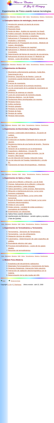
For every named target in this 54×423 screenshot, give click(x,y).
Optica (28, 17)
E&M (24, 17)
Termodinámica (35, 17)
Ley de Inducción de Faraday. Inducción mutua (25, 158)
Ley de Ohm (12, 137)
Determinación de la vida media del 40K (23, 275)
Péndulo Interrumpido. (16, 116)
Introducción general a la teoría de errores (23, 24)
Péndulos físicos (14, 102)
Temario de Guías (15, 281)
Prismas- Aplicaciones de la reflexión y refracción (26, 184)
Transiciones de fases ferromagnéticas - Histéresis (26, 165)
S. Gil (9, 284)
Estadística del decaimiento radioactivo (23, 264)
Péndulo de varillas (15, 113)
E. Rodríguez (17, 284)
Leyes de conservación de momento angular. (24, 95)
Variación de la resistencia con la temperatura (25, 149)
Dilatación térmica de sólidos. (19, 236)
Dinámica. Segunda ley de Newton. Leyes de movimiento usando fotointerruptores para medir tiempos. (26, 79)
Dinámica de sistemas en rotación (20, 92)
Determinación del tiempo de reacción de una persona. (28, 54)
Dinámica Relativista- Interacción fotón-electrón (26, 268)
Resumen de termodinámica (19, 250)
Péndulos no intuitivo (15, 109)
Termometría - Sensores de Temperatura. (24, 232)
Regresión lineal (14, 29)
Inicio (3, 125)
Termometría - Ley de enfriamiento (21, 234)
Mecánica (19, 17)
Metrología (13, 17)
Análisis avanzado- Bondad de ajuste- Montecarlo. (26, 34)
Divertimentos (49, 17)
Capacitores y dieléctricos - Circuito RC (22, 151)
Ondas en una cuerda (16, 205)
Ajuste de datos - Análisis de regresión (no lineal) (26, 31)
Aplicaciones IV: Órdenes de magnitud (22, 47)
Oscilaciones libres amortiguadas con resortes (25, 99)
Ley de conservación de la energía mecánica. (25, 86)
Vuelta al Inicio (5, 17)
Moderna (42, 17)
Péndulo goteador (14, 106)
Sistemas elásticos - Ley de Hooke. (21, 97)
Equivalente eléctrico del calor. (20, 243)
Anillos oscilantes (14, 104)
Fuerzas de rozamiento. (17, 83)
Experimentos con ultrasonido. (19, 212)
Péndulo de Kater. (14, 111)
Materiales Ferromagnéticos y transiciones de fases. (28, 266)
